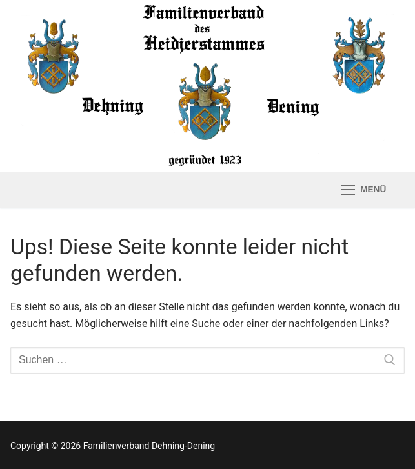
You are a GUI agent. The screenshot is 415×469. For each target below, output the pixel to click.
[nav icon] (363, 189)
